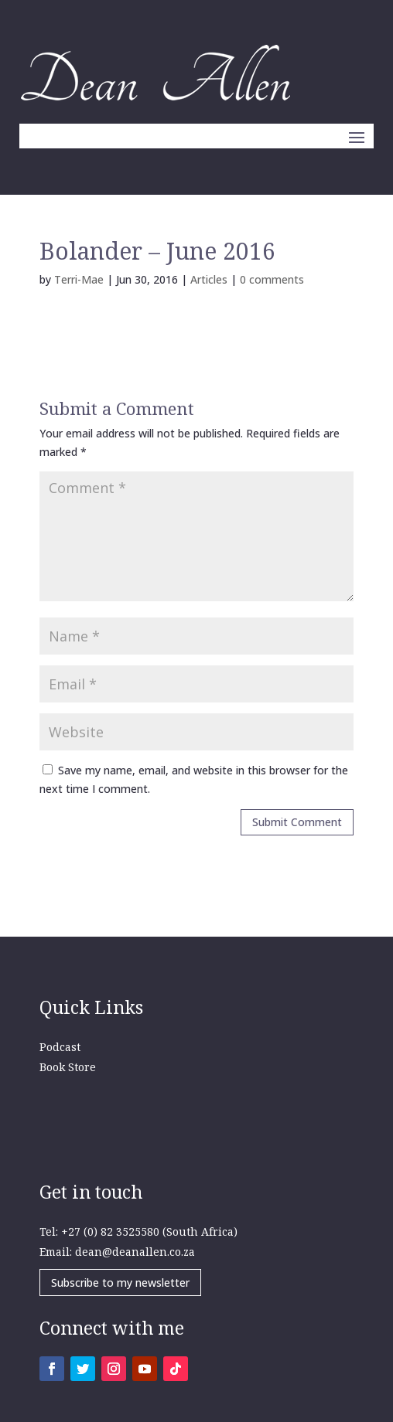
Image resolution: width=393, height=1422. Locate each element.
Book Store (67, 1067)
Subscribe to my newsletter (120, 1282)
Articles (208, 279)
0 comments (272, 279)
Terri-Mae (79, 279)
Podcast (59, 1046)
